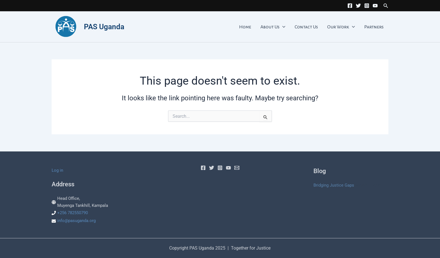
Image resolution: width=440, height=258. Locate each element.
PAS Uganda (104, 26)
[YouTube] (375, 5)
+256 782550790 (72, 212)
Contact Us (315, 27)
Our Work (347, 27)
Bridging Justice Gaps (333, 185)
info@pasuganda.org (76, 220)
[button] (385, 5)
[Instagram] (366, 5)
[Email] (236, 167)
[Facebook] (349, 5)
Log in (57, 170)
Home (262, 27)
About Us (285, 27)
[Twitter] (358, 5)
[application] (295, 27)
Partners (376, 27)
